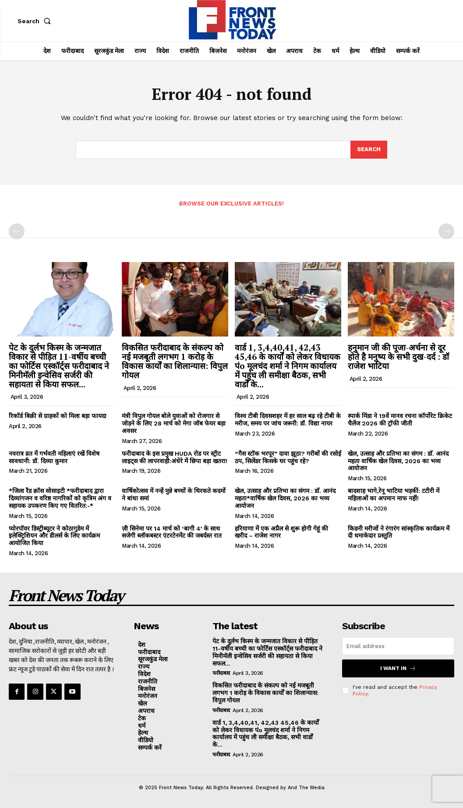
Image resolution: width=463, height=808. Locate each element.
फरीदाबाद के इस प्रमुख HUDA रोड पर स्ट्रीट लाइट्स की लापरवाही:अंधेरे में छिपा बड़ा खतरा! (174, 457)
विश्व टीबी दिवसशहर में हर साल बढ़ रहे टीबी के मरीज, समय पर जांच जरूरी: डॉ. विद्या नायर (288, 419)
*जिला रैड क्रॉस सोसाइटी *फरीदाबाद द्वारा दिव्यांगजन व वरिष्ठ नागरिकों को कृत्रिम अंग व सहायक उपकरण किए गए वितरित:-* (60, 498)
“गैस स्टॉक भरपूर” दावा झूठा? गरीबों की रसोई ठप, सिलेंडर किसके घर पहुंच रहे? (288, 457)
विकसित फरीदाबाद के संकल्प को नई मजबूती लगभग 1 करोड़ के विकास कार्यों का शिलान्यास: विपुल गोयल (175, 361)
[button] (36, 21)
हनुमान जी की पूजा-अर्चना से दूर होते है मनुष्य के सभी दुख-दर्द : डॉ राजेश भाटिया (398, 356)
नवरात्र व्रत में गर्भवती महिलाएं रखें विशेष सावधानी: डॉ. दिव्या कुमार (54, 457)
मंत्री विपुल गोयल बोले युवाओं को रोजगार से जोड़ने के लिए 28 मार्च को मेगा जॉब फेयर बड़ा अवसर (174, 423)
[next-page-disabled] (446, 231)
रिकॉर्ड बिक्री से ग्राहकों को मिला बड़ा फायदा (57, 415)
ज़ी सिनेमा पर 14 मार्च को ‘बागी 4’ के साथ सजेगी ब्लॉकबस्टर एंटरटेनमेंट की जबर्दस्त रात (172, 532)
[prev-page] (17, 231)
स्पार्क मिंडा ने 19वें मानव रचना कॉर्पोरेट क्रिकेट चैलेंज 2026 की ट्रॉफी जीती (400, 419)
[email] (398, 646)
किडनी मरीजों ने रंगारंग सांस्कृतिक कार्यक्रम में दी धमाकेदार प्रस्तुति (398, 532)
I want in (398, 668)
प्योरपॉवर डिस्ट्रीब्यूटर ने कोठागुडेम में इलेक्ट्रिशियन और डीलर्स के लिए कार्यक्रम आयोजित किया (54, 536)
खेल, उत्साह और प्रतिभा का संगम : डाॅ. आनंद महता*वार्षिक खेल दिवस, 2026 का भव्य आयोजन (285, 498)
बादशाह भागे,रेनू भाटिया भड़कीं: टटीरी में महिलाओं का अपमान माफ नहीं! (393, 494)
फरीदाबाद (221, 673)
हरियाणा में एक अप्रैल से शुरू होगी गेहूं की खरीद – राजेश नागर (281, 532)
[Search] (368, 150)
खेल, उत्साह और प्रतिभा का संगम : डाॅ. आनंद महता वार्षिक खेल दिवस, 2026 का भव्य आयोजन (398, 461)
